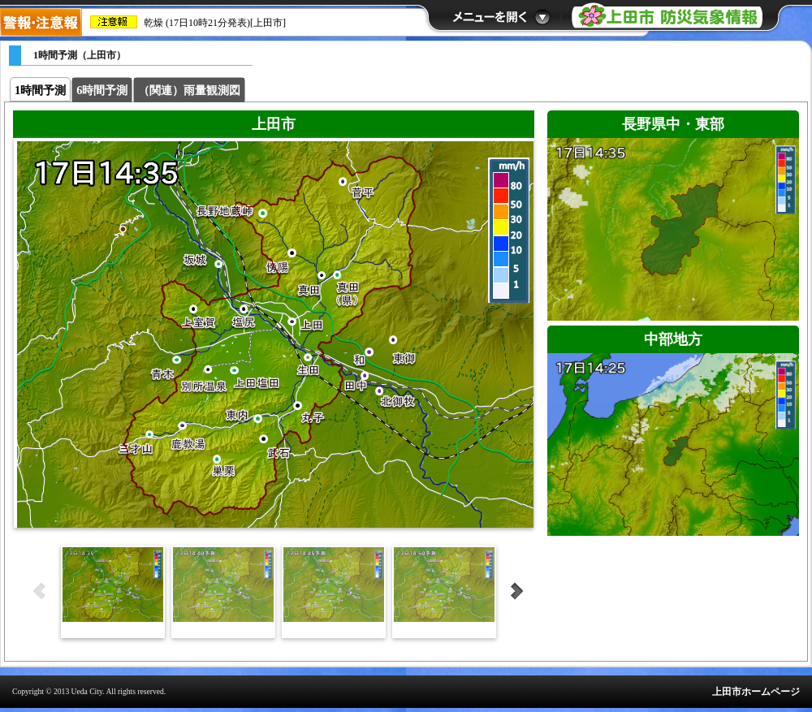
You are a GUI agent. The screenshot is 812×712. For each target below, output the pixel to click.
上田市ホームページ (756, 691)
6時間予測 (101, 90)
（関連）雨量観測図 (189, 90)
